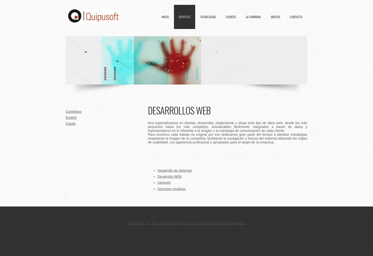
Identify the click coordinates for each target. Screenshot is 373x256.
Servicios (184, 17)
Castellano (74, 112)
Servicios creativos (172, 189)
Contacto (296, 17)
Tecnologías (208, 17)
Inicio (165, 17)
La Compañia (253, 17)
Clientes (231, 17)
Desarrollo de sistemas (175, 170)
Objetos (275, 17)
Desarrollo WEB (170, 176)
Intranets (164, 183)
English (71, 118)
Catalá (70, 124)
